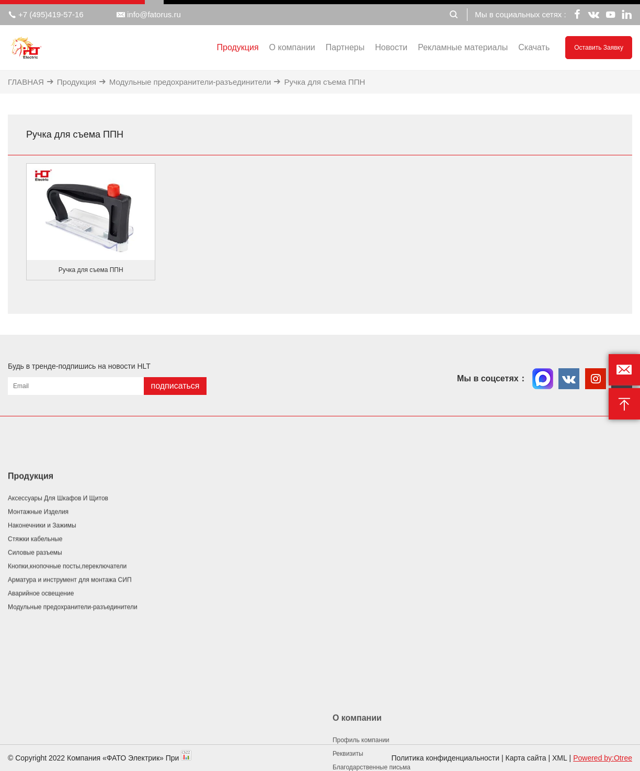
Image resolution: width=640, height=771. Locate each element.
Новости (391, 47)
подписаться (175, 385)
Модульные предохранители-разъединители (190, 81)
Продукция (238, 47)
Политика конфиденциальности (446, 758)
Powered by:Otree (602, 758)
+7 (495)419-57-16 (46, 14)
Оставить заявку (598, 47)
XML (559, 758)
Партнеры (345, 47)
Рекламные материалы (463, 47)
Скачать (534, 47)
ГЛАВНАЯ (26, 81)
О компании (292, 47)
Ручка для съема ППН (324, 81)
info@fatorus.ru (149, 14)
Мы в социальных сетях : (520, 14)
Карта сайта (526, 758)
